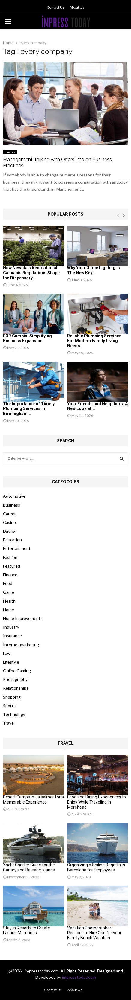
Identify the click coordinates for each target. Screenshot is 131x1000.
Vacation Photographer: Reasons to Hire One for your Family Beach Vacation (94, 933)
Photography (15, 679)
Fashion (10, 557)
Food (7, 583)
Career (9, 513)
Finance (9, 152)
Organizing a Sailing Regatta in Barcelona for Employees (96, 867)
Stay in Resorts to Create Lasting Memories (26, 930)
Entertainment (17, 548)
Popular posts (65, 214)
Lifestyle (11, 661)
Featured (11, 565)
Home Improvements (23, 618)
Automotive (14, 496)
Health (9, 600)
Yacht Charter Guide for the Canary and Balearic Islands (29, 867)
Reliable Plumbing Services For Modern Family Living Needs (94, 340)
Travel (9, 722)
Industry (11, 626)
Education (12, 539)
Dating (9, 530)
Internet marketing (21, 644)
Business (11, 504)
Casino (9, 522)
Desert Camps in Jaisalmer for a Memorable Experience (33, 799)
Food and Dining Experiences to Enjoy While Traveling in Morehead (96, 802)
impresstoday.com (79, 977)
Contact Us (55, 7)
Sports (9, 705)
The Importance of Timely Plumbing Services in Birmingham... (29, 408)
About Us (77, 7)
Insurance (12, 635)
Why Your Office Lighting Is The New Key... (93, 270)
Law (6, 653)
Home (8, 609)
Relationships (15, 687)
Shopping (12, 696)
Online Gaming (17, 670)
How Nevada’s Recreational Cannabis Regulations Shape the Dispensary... (31, 272)
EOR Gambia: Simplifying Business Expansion (27, 338)
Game (8, 591)
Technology (14, 714)
